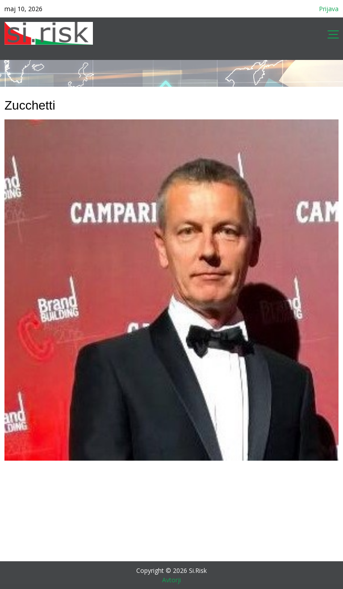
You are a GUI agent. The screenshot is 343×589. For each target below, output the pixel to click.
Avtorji (171, 580)
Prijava (329, 8)
